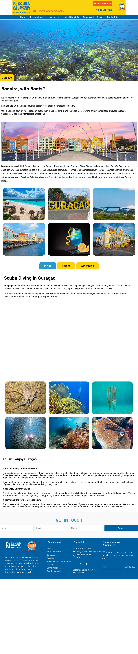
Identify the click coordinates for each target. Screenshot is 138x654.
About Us (54, 17)
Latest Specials (71, 17)
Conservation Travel (93, 17)
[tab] (47, 265)
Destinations (38, 17)
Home (23, 17)
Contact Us (112, 17)
